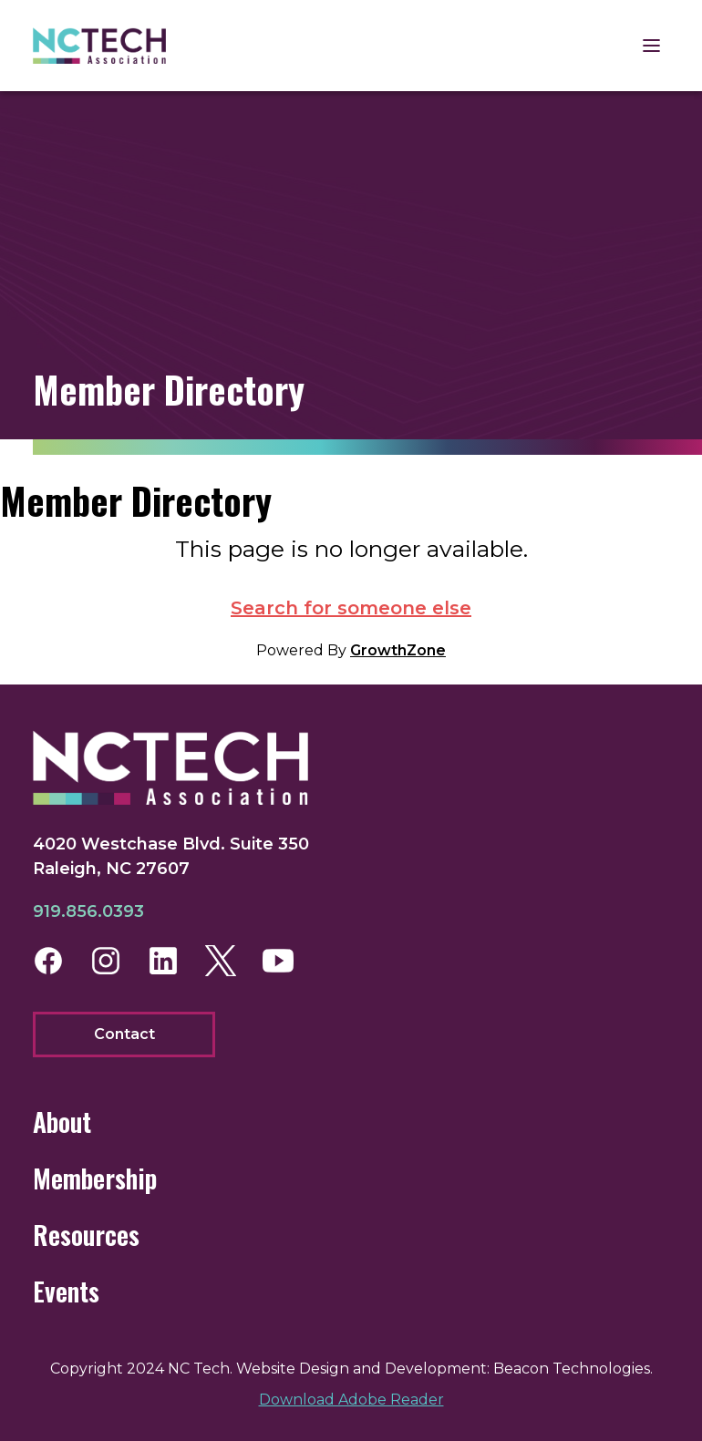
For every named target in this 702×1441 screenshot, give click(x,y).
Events (66, 1291)
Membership (95, 1178)
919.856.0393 (88, 911)
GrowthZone (398, 650)
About (62, 1121)
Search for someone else (351, 608)
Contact (124, 1034)
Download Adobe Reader (351, 1399)
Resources (86, 1234)
